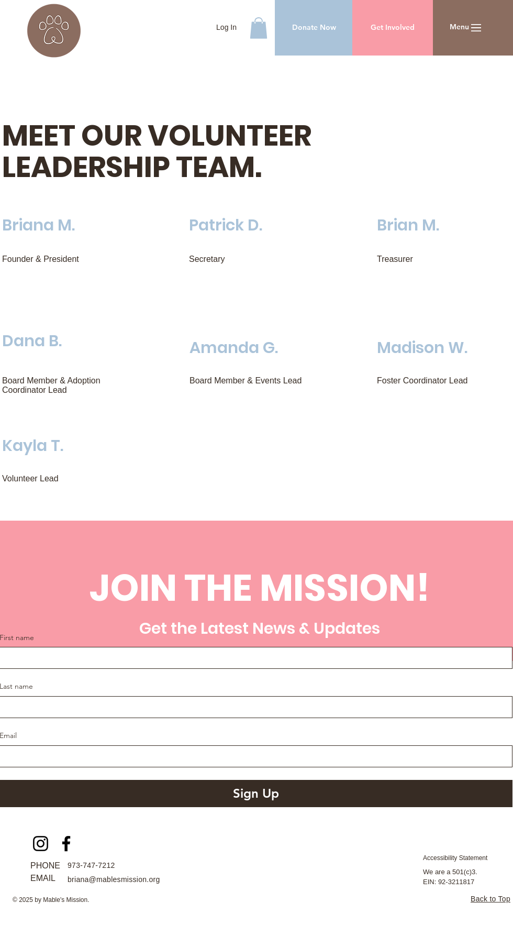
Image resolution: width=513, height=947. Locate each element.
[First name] (253, 657)
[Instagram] (40, 843)
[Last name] (253, 707)
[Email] (253, 756)
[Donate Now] (314, 28)
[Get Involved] (392, 28)
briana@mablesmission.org (114, 879)
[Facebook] (66, 843)
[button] (258, 28)
